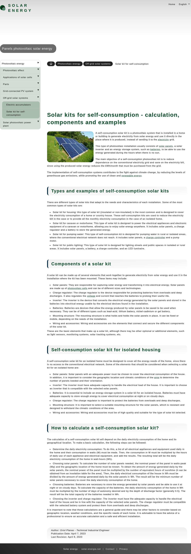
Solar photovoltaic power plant (17, 124)
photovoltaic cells (77, 288)
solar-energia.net (91, 549)
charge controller (155, 237)
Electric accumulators (18, 104)
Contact (110, 549)
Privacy (123, 549)
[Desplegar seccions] (37, 63)
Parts (6, 84)
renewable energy (131, 175)
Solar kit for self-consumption (15, 113)
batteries (155, 149)
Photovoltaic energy (13, 63)
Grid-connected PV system (18, 91)
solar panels (166, 146)
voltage (91, 296)
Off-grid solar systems (15, 98)
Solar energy (20, 8)
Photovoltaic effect (13, 70)
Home (172, 4)
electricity (163, 139)
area (156, 377)
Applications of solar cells (17, 77)
